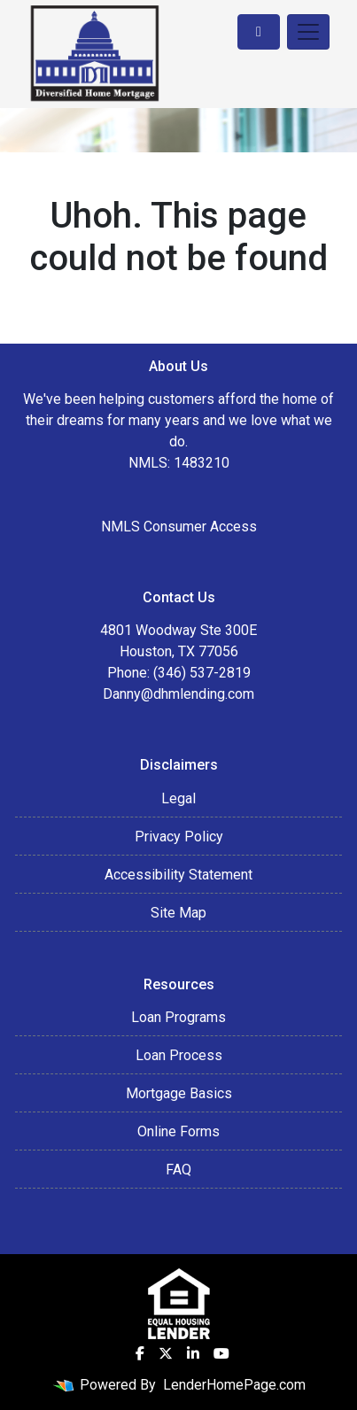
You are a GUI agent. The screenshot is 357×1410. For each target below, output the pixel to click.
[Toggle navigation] (308, 32)
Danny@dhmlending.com (178, 694)
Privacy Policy (179, 836)
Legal (178, 798)
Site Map (178, 912)
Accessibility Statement (178, 874)
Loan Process (179, 1055)
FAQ (178, 1169)
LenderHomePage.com (234, 1384)
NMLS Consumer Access (179, 526)
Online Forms (178, 1131)
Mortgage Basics (179, 1093)
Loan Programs (178, 1017)
